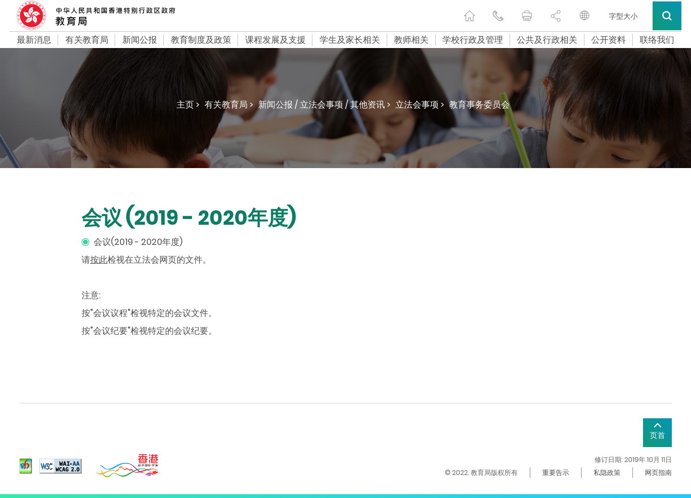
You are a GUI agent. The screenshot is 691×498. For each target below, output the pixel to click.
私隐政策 (607, 472)
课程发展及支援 (275, 40)
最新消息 (34, 40)
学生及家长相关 (350, 40)
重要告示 (555, 472)
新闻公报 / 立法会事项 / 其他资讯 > (324, 104)
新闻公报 (139, 40)
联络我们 (657, 40)
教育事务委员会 (479, 104)
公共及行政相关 (547, 40)
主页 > (188, 104)
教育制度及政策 (201, 40)
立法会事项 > (419, 104)
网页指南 (658, 472)
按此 (98, 260)
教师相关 (411, 40)
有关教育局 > (228, 104)
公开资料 (608, 40)
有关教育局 (86, 40)
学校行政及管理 (472, 40)
